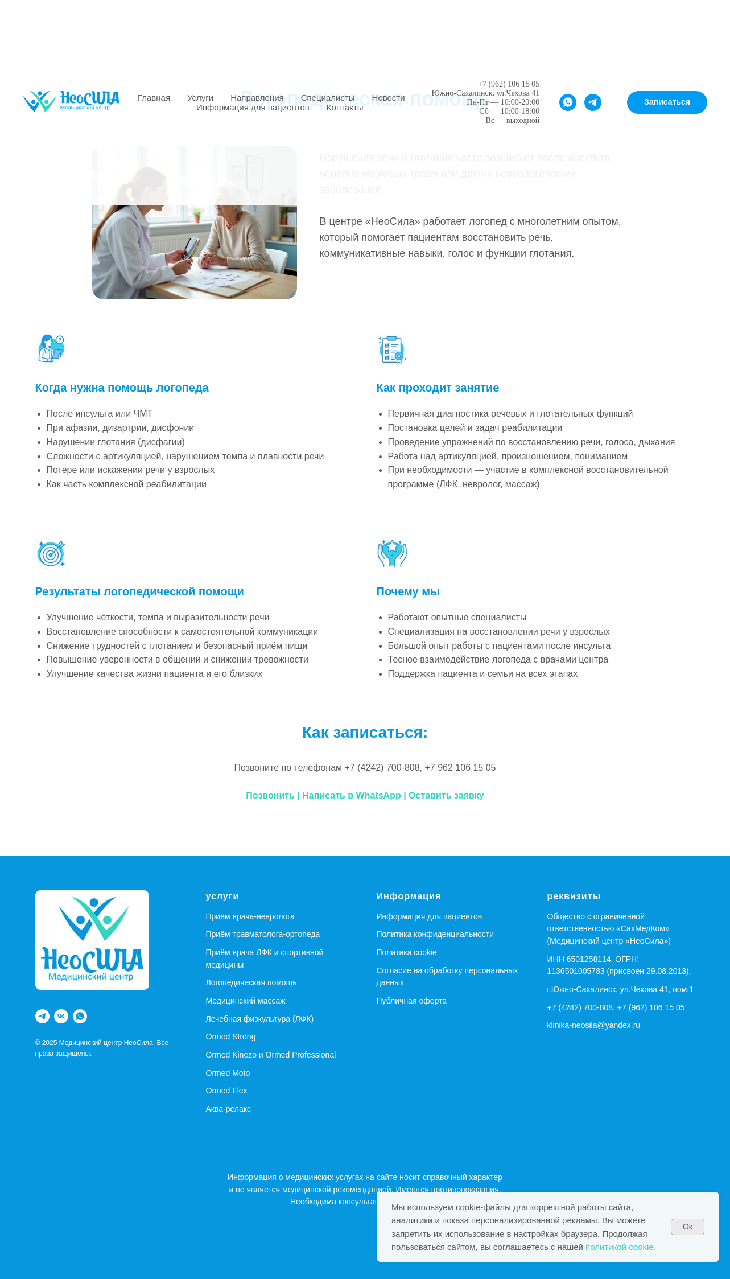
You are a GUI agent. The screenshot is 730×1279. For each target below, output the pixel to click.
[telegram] (592, 102)
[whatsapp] (567, 102)
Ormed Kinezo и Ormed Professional (271, 1054)
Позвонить (271, 795)
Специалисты (328, 97)
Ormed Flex (227, 1090)
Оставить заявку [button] (446, 795)
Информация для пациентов (253, 107)
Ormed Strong (231, 1036)
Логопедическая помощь (251, 982)
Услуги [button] (200, 97)
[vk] (61, 1016)
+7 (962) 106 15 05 (508, 84)
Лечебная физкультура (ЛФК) (260, 1018)
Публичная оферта (412, 1000)
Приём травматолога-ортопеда (263, 934)
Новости (388, 97)
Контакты (345, 107)
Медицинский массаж (246, 1000)
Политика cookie (407, 952)
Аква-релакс (228, 1108)
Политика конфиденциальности (435, 934)
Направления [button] (257, 97)
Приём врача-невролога (250, 916)
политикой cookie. (620, 1247)
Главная (154, 97)
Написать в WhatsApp (351, 795)
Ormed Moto (228, 1073)
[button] (667, 102)
